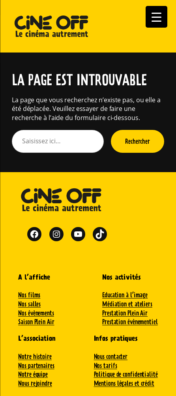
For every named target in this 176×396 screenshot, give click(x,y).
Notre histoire (35, 356)
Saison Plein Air (36, 321)
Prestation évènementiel (130, 321)
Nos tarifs (105, 365)
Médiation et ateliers (127, 304)
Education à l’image (125, 295)
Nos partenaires (36, 365)
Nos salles (29, 304)
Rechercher (137, 141)
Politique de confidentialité (126, 374)
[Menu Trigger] (156, 17)
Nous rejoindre (35, 383)
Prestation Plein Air (125, 313)
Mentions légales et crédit (124, 383)
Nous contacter (111, 356)
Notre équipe (33, 374)
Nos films (29, 295)
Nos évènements (36, 313)
